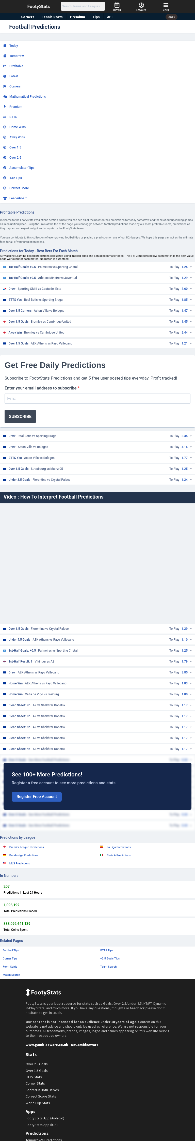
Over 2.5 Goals (37, 1064)
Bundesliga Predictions (20, 855)
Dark (171, 17)
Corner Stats (35, 1083)
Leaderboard (15, 198)
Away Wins (14, 137)
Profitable (13, 66)
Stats (31, 1054)
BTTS (10, 117)
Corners (27, 17)
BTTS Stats (34, 1077)
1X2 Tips (12, 178)
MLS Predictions (16, 863)
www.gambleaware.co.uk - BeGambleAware (60, 1045)
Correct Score (16, 188)
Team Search (108, 966)
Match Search (11, 975)
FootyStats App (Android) (46, 1118)
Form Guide (10, 966)
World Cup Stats (38, 1103)
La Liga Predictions (115, 847)
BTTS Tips (106, 950)
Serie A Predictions (115, 855)
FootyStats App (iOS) (42, 1125)
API (107, 17)
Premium (75, 17)
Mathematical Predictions (24, 96)
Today (10, 46)
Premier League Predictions (23, 847)
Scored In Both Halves (43, 1090)
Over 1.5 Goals (37, 1070)
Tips (93, 17)
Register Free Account (37, 796)
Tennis (51, 17)
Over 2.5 (12, 157)
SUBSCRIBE (20, 416)
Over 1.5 (12, 147)
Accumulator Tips (19, 168)
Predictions (36, 1133)
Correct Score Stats (41, 1096)
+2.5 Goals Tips (110, 958)
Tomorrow (13, 56)
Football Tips (11, 950)
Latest (10, 76)
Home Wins (14, 127)
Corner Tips (10, 958)
